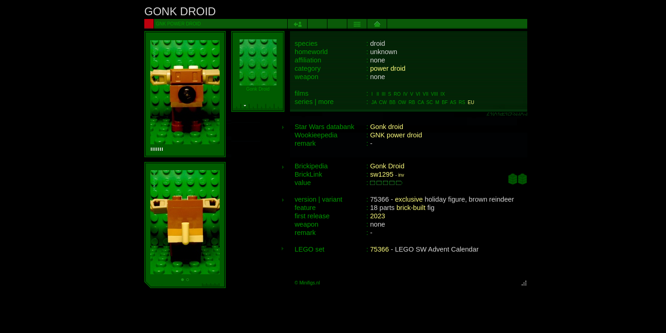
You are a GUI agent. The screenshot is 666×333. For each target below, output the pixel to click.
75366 (379, 249)
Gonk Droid (387, 166)
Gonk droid (386, 126)
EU (471, 102)
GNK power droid (396, 135)
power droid (388, 68)
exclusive (409, 199)
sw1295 (382, 174)
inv (401, 175)
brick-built (411, 207)
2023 (377, 216)
